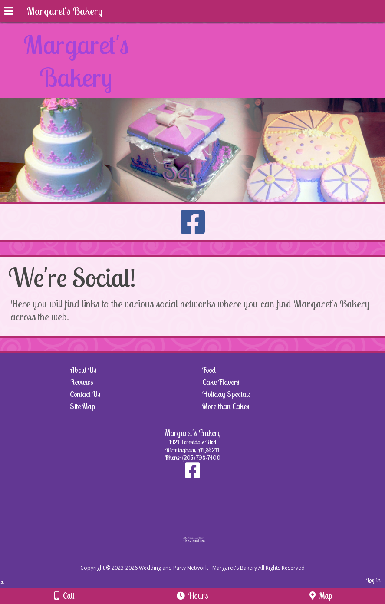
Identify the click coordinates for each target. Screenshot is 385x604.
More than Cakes (226, 406)
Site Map (82, 406)
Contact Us (85, 394)
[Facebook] (192, 475)
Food (209, 369)
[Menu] (8, 12)
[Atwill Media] (200, 558)
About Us (83, 369)
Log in (373, 580)
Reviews (81, 381)
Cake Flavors (221, 381)
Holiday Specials (226, 394)
